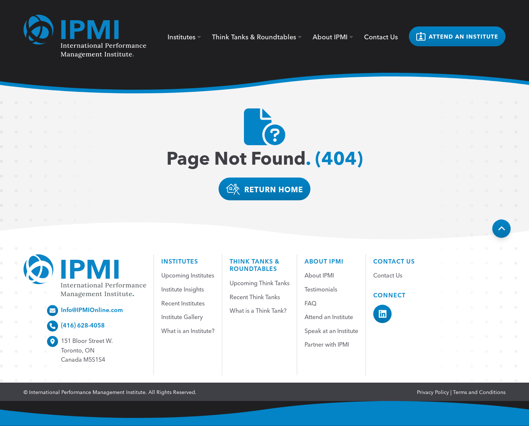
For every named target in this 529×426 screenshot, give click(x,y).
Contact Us (381, 36)
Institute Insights (182, 289)
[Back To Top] (501, 228)
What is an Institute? (188, 330)
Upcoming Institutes (187, 275)
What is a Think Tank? (258, 310)
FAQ (311, 303)
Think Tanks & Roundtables (257, 36)
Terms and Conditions (479, 391)
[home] (85, 36)
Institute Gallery (182, 316)
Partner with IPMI (327, 344)
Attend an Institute (329, 316)
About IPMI (333, 36)
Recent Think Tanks (255, 297)
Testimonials (321, 289)
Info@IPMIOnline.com (92, 309)
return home (264, 189)
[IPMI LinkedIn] (382, 314)
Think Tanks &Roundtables (255, 265)
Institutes (184, 36)
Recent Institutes (183, 303)
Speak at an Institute (331, 330)
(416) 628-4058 (83, 325)
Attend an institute (457, 36)
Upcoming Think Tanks (259, 283)
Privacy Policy (433, 391)
